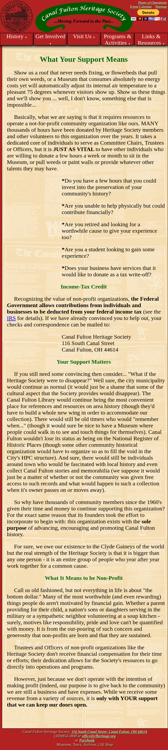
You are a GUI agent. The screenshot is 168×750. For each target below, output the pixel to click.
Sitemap (161, 7)
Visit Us (84, 36)
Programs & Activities (118, 39)
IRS (11, 318)
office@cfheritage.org (99, 736)
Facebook (86, 740)
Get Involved (50, 39)
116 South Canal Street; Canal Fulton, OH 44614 (109, 732)
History (16, 36)
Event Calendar (141, 7)
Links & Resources (151, 39)
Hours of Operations (152, 3)
